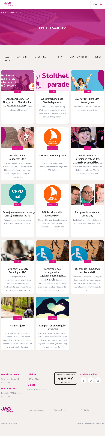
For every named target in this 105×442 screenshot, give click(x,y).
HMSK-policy (85, 412)
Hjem (3, 12)
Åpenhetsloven (59, 412)
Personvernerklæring (35, 412)
